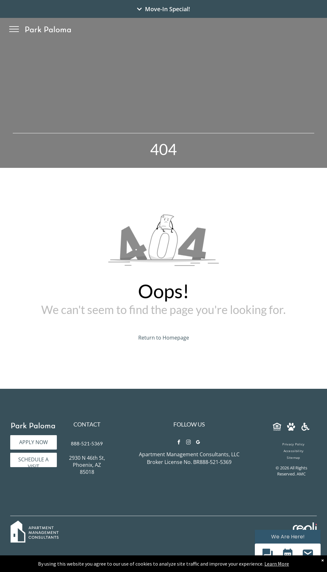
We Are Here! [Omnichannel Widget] (288, 536)
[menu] (14, 29)
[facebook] (178, 443)
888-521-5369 (87, 443)
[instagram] (188, 443)
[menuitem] (293, 444)
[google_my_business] (198, 443)
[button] (267, 554)
